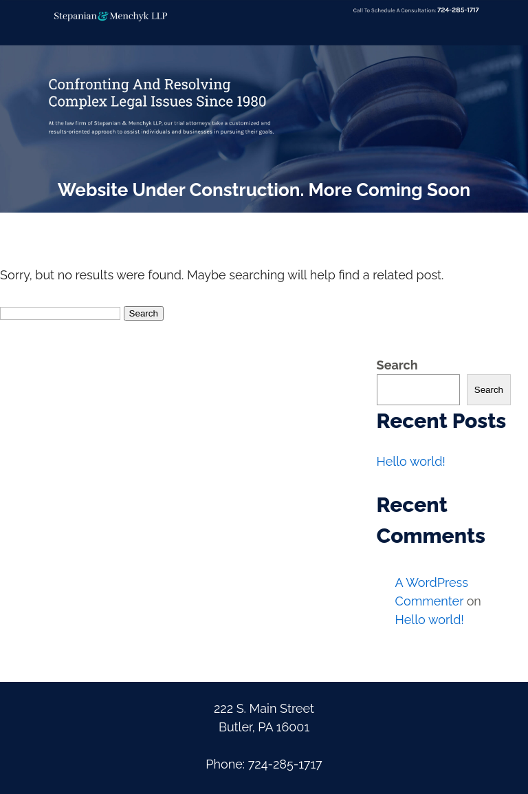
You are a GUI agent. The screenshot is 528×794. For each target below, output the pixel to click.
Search (397, 365)
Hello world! (411, 461)
